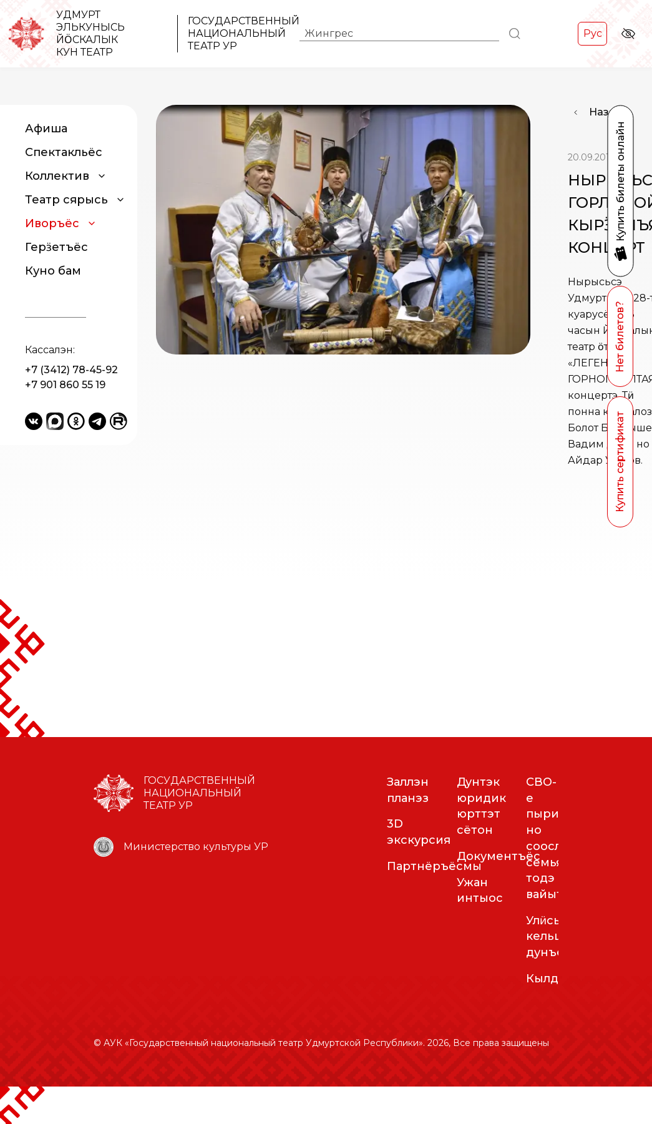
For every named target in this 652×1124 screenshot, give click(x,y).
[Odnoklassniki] (76, 421)
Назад (606, 112)
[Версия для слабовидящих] (628, 34)
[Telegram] (97, 421)
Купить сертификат (620, 461)
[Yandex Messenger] (55, 421)
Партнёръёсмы (434, 904)
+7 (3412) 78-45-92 (71, 370)
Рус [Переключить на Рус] (592, 33)
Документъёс (498, 894)
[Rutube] (118, 421)
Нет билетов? (620, 337)
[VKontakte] (33, 421)
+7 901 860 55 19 (65, 385)
